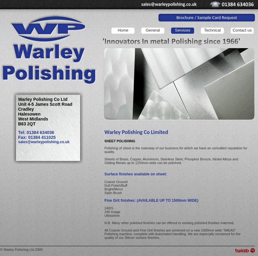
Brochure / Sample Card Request (206, 17)
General (153, 30)
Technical (212, 30)
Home (123, 30)
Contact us (242, 30)
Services (182, 30)
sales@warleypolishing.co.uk (169, 4)
